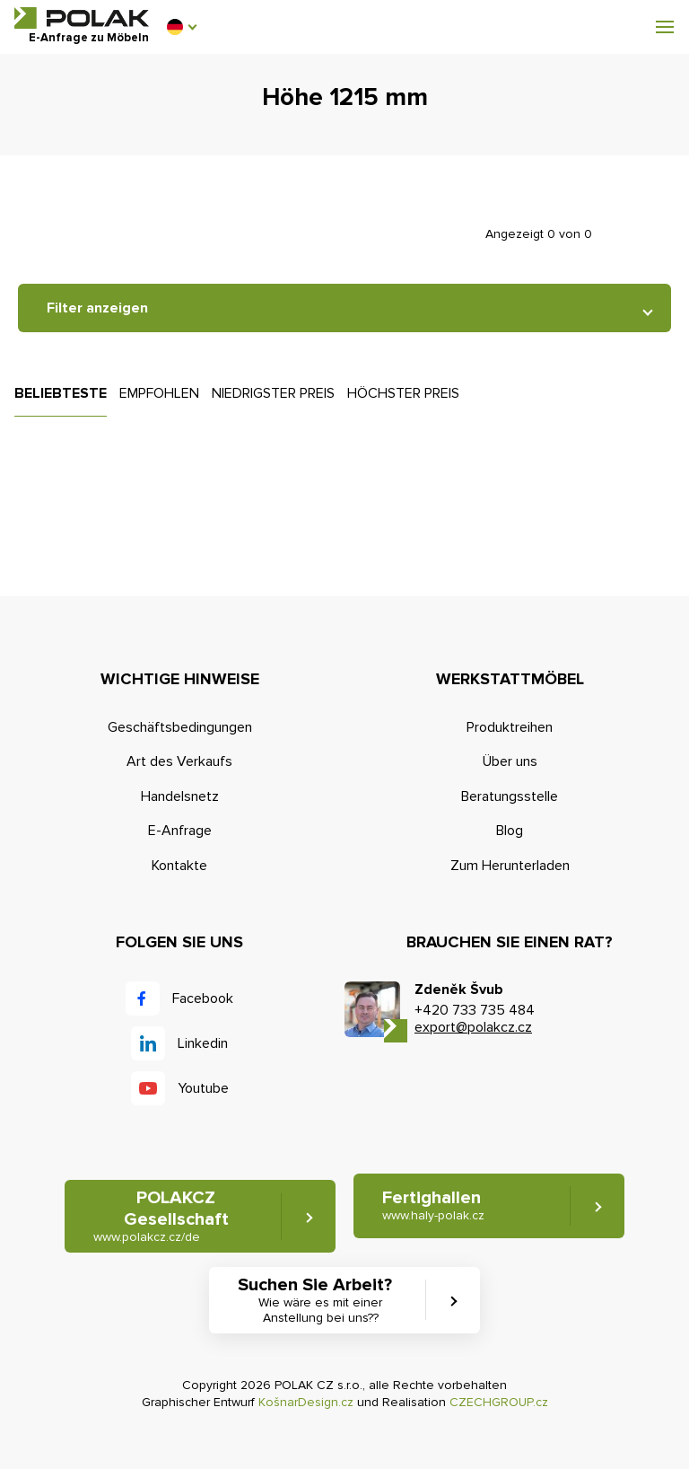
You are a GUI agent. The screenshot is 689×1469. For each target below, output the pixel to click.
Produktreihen (510, 727)
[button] (181, 27)
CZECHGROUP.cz (498, 1402)
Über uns (510, 761)
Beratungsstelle (509, 796)
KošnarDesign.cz (305, 1402)
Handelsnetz (180, 796)
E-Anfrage (180, 831)
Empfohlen (159, 393)
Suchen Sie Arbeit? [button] (320, 1300)
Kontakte (179, 866)
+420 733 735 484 (474, 1010)
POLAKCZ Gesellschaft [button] (161, 1216)
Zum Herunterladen (510, 866)
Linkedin (203, 1043)
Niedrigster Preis (273, 393)
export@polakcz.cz (473, 1027)
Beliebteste (60, 393)
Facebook (202, 998)
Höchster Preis (403, 393)
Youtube (203, 1088)
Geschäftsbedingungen (180, 727)
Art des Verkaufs (179, 761)
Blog (509, 831)
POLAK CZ (81, 18)
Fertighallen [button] (433, 1205)
